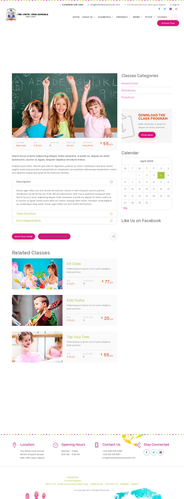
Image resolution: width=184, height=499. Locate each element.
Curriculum (96, 484)
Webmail (124, 484)
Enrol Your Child (23, 236)
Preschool (127, 97)
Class (24, 51)
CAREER (134, 484)
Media (136, 17)
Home (76, 17)
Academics (104, 17)
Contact (162, 17)
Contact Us (111, 484)
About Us (87, 17)
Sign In (176, 5)
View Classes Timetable (54, 236)
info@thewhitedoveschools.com (105, 5)
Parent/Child (129, 83)
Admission (122, 17)
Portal (148, 17)
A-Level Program (72, 480)
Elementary (128, 90)
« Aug (124, 207)
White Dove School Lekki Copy (73, 484)
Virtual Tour (168, 23)
